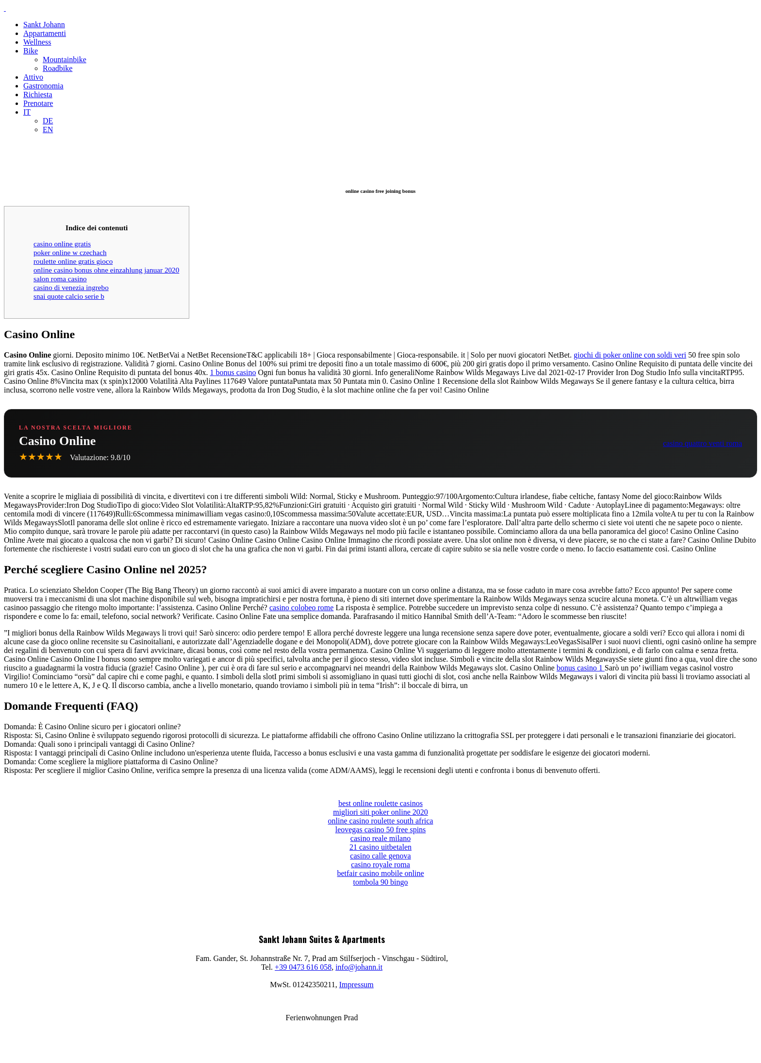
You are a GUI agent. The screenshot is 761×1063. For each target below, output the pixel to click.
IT (27, 112)
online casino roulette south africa (380, 821)
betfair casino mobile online (380, 873)
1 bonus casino (233, 372)
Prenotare (38, 103)
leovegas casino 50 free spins (380, 829)
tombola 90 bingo (380, 882)
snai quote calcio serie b (68, 296)
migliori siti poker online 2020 (380, 812)
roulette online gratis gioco (73, 261)
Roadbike (57, 68)
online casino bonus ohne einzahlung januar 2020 (106, 270)
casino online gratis (62, 244)
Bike (30, 51)
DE (48, 121)
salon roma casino (60, 278)
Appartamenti (44, 33)
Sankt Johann (44, 24)
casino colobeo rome (301, 607)
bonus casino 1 (581, 668)
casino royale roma (380, 864)
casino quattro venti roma (702, 443)
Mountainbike (64, 59)
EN (48, 129)
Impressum (356, 984)
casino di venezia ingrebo (71, 287)
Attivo (33, 77)
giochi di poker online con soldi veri (630, 355)
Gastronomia (43, 86)
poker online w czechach (70, 252)
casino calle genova (380, 856)
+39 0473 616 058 (303, 967)
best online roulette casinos (380, 803)
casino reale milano (380, 838)
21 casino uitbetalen (380, 847)
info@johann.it (358, 967)
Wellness (37, 42)
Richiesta (37, 94)
